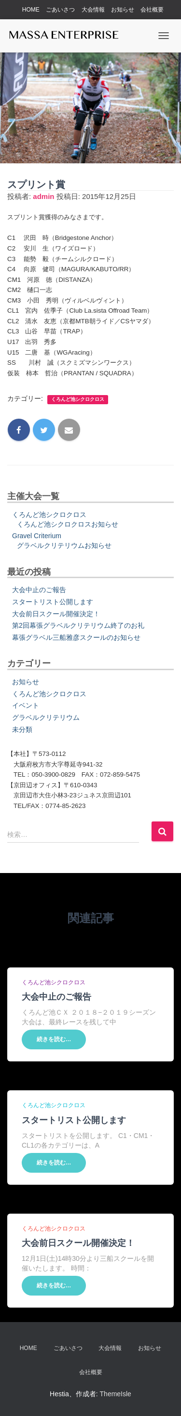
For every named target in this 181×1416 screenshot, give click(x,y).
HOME (31, 9)
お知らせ (122, 9)
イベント (25, 705)
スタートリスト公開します (52, 602)
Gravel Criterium (36, 536)
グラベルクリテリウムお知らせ (64, 545)
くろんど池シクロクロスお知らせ (67, 524)
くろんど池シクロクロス (77, 399)
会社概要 (152, 9)
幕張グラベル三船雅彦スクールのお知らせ (76, 637)
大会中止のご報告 (39, 590)
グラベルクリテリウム (46, 717)
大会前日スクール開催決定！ (56, 614)
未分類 (22, 729)
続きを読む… (54, 1039)
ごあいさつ (60, 9)
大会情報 (93, 9)
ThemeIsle (115, 1394)
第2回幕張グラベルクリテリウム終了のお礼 (78, 625)
